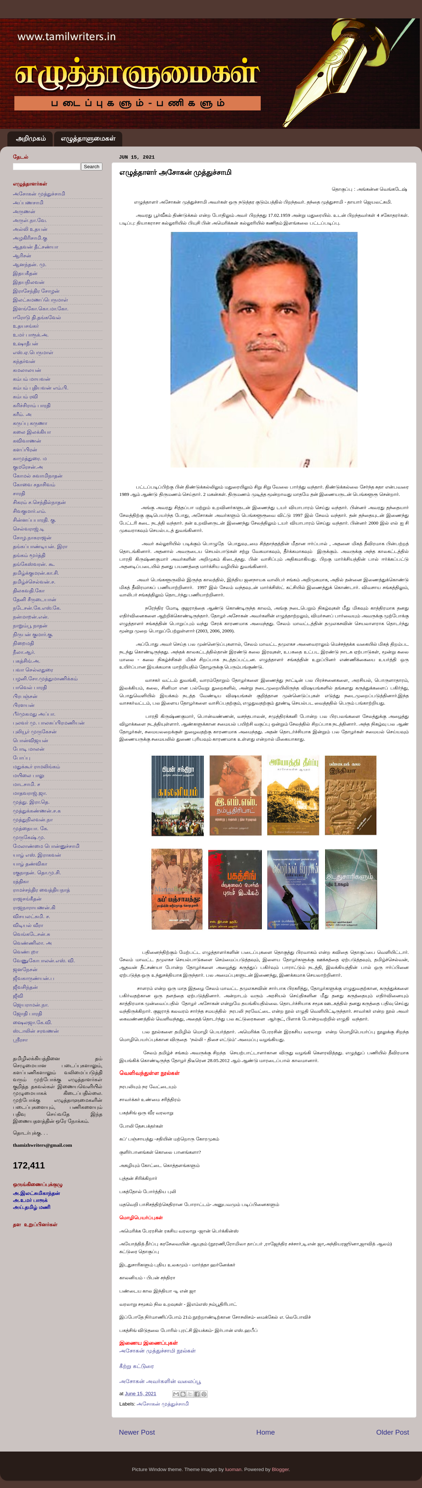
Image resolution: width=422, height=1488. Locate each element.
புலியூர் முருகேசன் (35, 731)
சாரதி (19, 493)
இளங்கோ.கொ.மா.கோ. (40, 308)
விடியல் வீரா (28, 925)
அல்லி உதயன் (30, 229)
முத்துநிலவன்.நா (33, 819)
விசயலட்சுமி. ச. (31, 916)
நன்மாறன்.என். (31, 617)
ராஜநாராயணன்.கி (34, 907)
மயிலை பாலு (28, 775)
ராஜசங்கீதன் (27, 899)
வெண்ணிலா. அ (32, 943)
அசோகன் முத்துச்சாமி (163, 1404)
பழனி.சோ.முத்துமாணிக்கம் (45, 678)
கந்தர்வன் (24, 361)
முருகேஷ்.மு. (29, 837)
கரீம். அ (22, 414)
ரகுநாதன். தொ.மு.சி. (37, 872)
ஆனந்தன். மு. (29, 264)
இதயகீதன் (25, 273)
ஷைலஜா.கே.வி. (32, 1022)
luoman (233, 1469)
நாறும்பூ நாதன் (30, 625)
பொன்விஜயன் (30, 740)
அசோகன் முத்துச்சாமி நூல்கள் (157, 1351)
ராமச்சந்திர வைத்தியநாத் (41, 890)
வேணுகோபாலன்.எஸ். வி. (44, 960)
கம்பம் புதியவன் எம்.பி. (40, 388)
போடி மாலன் (29, 749)
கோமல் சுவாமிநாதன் (38, 476)
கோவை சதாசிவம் (34, 484)
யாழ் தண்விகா (30, 864)
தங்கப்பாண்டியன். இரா (40, 546)
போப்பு (21, 758)
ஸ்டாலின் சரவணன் (36, 1031)
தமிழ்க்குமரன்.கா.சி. (36, 573)
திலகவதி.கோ (29, 590)
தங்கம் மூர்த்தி (29, 555)
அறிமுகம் (31, 138)
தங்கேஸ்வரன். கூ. (34, 564)
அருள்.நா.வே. (30, 220)
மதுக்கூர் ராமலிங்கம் (36, 766)
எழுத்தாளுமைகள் (88, 138)
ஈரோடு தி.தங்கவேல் (37, 317)
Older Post (392, 1432)
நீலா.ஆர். (24, 652)
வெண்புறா (25, 952)
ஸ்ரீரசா (20, 1040)
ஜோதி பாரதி (27, 1013)
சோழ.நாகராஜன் (32, 537)
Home (265, 1432)
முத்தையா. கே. (30, 828)
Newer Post (137, 1432)
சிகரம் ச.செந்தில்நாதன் (39, 502)
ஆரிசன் (22, 255)
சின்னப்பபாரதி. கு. (34, 520)
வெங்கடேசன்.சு (31, 934)
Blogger (280, 1469)
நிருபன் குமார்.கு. (33, 634)
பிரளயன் (24, 705)
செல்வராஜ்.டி (28, 529)
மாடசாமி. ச (26, 784)
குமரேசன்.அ (28, 467)
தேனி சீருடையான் (34, 599)
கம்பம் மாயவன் (31, 379)
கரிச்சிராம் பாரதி (31, 405)
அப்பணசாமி (28, 202)
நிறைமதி (23, 643)
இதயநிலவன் (29, 282)
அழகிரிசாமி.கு (30, 238)
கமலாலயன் (27, 370)
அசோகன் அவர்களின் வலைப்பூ (160, 1381)
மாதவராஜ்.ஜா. (30, 793)
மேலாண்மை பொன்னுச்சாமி (46, 846)
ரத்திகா (21, 881)
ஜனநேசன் (25, 969)
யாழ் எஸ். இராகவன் (37, 855)
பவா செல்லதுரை (33, 670)
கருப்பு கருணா (30, 423)
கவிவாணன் (27, 441)
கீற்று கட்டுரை (136, 1366)
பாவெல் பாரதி (30, 687)
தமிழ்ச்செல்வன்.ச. (34, 582)
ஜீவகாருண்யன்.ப (33, 978)
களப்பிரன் (25, 449)
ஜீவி (18, 996)
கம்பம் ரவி (25, 396)
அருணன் (24, 211)
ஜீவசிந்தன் (25, 987)
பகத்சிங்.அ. (27, 661)
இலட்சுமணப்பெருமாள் (40, 300)
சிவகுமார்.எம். (29, 511)
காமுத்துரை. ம (30, 458)
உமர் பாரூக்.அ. (31, 335)
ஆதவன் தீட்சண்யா (35, 247)
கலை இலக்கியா (32, 432)
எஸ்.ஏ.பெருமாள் (33, 352)
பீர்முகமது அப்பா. (34, 714)
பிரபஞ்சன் (25, 696)
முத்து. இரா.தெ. (31, 802)
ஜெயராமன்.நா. (31, 1005)
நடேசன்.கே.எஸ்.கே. (37, 608)
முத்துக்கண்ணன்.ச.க (37, 811)
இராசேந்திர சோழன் (36, 291)
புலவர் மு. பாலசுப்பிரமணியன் (49, 723)
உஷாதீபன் (25, 343)
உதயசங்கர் (26, 326)
